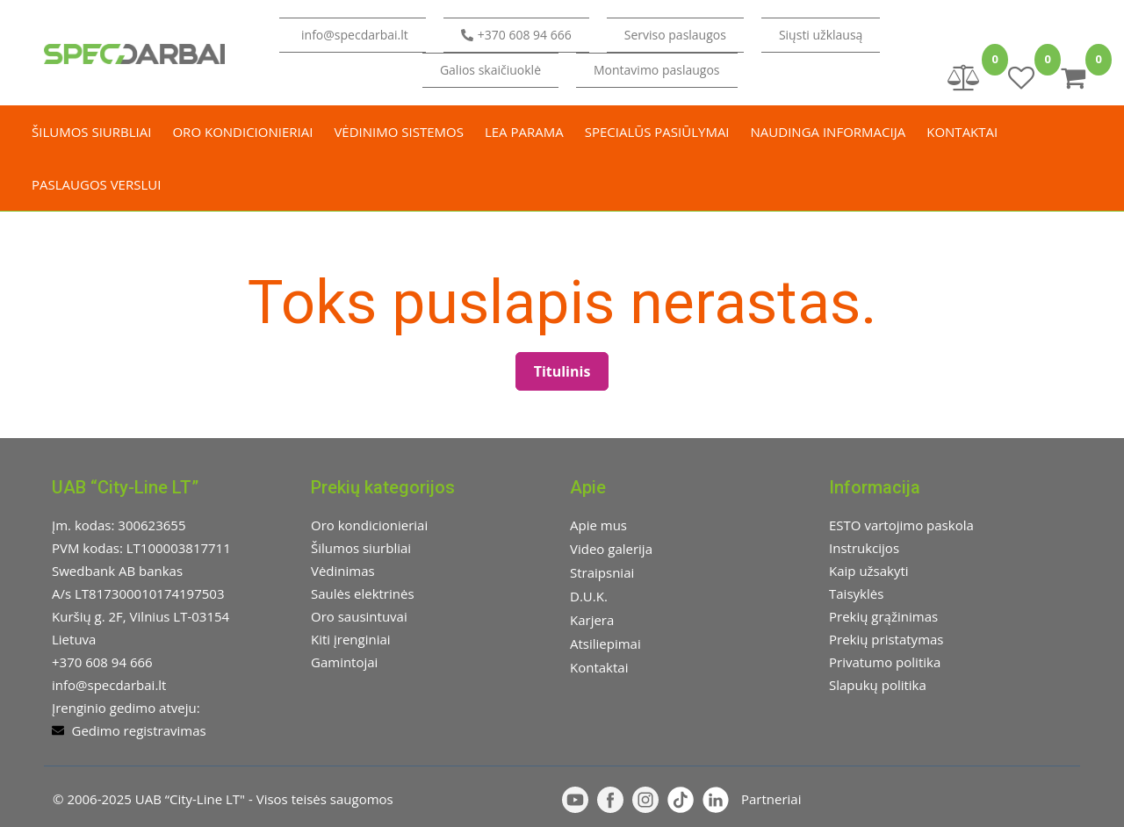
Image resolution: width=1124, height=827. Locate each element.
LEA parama (524, 131)
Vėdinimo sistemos (399, 131)
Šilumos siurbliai (91, 131)
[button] (820, 35)
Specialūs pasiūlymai (657, 131)
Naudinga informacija (828, 131)
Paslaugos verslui (96, 184)
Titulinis (562, 371)
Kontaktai (962, 131)
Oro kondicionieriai (242, 131)
